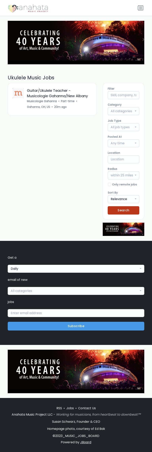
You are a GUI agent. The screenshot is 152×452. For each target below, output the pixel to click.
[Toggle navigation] (140, 8)
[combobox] (123, 111)
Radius (112, 169)
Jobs (70, 408)
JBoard (85, 442)
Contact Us (87, 408)
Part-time (68, 101)
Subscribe (76, 326)
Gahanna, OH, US (38, 107)
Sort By (113, 193)
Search (123, 210)
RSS (59, 408)
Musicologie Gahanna (42, 101)
